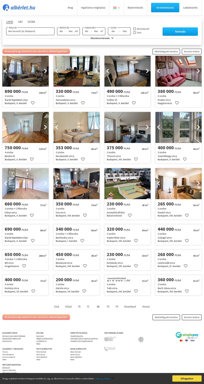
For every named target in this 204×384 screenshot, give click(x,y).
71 (88, 306)
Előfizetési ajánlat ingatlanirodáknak (84, 339)
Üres (139, 32)
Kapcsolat (40, 336)
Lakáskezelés (190, 7)
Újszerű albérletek (9, 370)
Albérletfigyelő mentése (166, 51)
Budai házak (75, 354)
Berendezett (143, 28)
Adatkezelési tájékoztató (11, 339)
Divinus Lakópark (8, 357)
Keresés (180, 31)
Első (56, 306)
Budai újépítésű (76, 357)
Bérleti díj (64, 27)
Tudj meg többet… (104, 378)
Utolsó (146, 306)
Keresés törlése (191, 51)
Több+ (38, 344)
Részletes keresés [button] (102, 38)
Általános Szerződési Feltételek (13, 336)
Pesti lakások (41, 352)
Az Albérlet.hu (41, 341)
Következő (130, 306)
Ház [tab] (20, 21)
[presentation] (5, 71)
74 (116, 306)
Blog (70, 7)
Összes (5, 352)
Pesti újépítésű (41, 357)
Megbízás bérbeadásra (44, 339)
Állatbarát (6, 368)
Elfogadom (187, 378)
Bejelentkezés (135, 7)
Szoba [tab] (31, 21)
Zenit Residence (8, 354)
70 (79, 306)
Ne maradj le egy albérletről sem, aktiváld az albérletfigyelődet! (36, 51)
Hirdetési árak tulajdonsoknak (81, 341)
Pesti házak (40, 354)
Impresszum (7, 341)
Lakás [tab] (9, 21)
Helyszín (13, 27)
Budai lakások (75, 352)
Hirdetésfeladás (165, 7)
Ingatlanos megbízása (93, 7)
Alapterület (90, 27)
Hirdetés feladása (76, 336)
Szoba (114, 27)
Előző (68, 306)
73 (108, 306)
